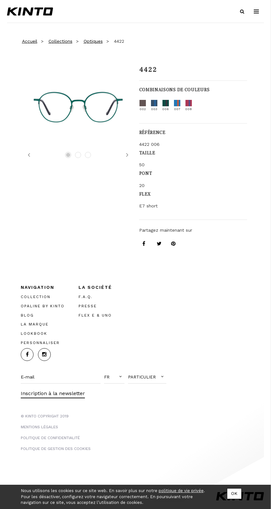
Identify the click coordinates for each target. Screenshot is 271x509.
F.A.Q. (86, 297)
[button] (114, 377)
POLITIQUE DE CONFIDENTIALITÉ (50, 438)
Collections (60, 41)
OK (234, 493)
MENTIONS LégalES (39, 427)
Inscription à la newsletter (53, 393)
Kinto (30, 11)
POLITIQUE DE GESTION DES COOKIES (56, 448)
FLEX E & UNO (95, 315)
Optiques (93, 41)
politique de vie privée (181, 490)
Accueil (29, 41)
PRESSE (88, 306)
